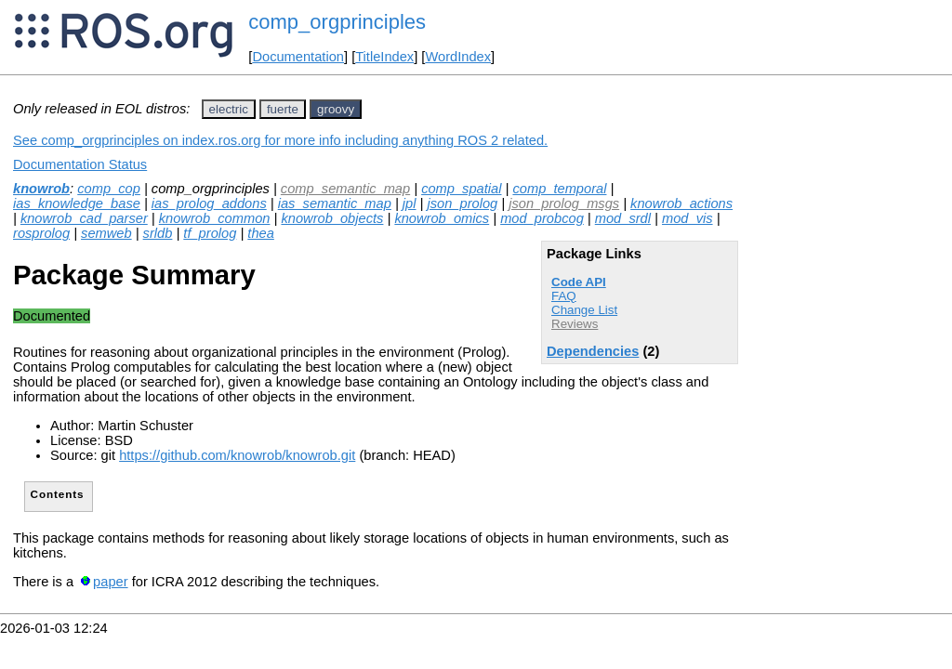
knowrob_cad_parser (84, 218)
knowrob (41, 188)
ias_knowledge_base (76, 203)
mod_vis (687, 218)
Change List (584, 310)
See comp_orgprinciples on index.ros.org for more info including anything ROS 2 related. (280, 140)
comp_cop (108, 188)
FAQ (563, 296)
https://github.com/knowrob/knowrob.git (237, 455)
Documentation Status (80, 164)
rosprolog (41, 233)
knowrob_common (215, 218)
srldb (158, 233)
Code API (578, 282)
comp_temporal (559, 188)
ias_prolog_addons (209, 203)
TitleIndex (384, 56)
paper (110, 581)
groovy (335, 109)
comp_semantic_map (345, 188)
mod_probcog (542, 218)
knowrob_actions (681, 203)
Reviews (574, 324)
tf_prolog (209, 233)
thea (260, 233)
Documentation (298, 56)
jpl (409, 203)
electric (228, 109)
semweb (106, 233)
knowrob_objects (332, 218)
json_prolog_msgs (564, 203)
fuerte (282, 109)
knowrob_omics (441, 218)
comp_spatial (461, 188)
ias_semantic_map (334, 203)
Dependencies (593, 351)
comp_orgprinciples (337, 21)
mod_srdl (623, 218)
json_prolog (462, 203)
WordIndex (458, 56)
